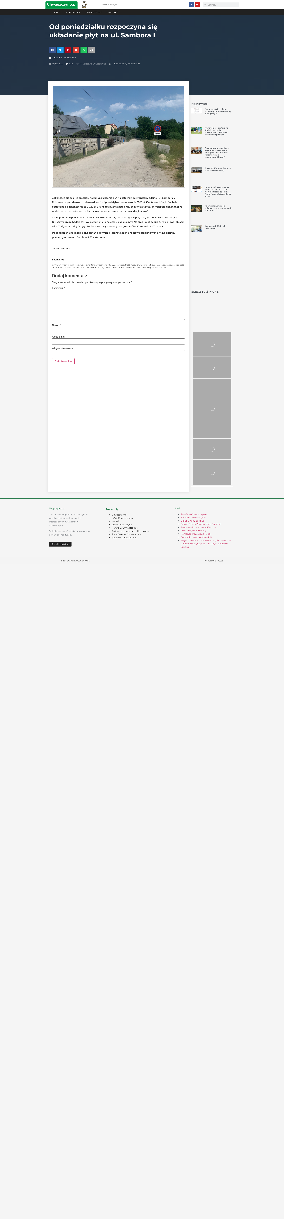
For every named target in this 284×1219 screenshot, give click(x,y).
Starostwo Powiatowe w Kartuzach (199, 527)
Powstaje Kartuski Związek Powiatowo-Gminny (218, 169)
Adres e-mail (59, 337)
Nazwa (56, 325)
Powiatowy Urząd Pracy (193, 530)
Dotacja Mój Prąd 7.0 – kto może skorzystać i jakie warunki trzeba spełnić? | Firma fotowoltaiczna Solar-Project (218, 191)
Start (57, 12)
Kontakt (113, 12)
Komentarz (58, 288)
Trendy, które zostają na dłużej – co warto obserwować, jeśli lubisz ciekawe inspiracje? (216, 131)
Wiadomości (73, 12)
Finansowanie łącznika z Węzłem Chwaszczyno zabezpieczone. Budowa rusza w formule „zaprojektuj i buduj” (217, 152)
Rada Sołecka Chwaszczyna (127, 534)
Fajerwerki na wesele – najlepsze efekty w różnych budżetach (218, 207)
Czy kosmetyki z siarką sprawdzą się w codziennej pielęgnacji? (218, 111)
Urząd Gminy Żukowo (192, 520)
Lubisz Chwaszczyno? (109, 5)
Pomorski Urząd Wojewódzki (196, 537)
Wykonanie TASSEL (214, 561)
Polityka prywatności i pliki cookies (130, 531)
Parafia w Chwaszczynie (125, 527)
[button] (52, 50)
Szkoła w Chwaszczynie (124, 537)
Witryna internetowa (62, 348)
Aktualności (70, 57)
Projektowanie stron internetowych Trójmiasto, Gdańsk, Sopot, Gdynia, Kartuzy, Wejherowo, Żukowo (206, 543)
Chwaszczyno (94, 12)
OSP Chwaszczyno (122, 524)
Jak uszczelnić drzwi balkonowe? (215, 227)
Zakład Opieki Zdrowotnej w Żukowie (201, 523)
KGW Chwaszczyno (122, 518)
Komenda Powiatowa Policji (196, 533)
